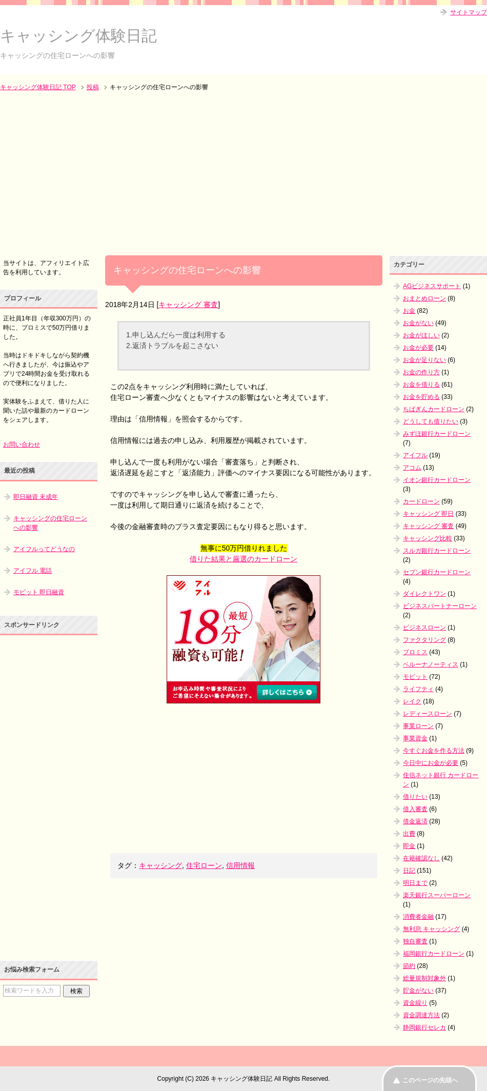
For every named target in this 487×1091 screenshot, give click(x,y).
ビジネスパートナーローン (440, 606)
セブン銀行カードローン (437, 572)
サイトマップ (468, 12)
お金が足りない (424, 359)
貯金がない (418, 990)
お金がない (418, 323)
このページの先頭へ (430, 1080)
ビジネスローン (424, 627)
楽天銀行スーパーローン (437, 895)
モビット (415, 676)
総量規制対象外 (424, 978)
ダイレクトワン (424, 593)
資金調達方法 (421, 1015)
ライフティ (418, 689)
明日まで (415, 882)
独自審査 (415, 941)
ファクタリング (424, 639)
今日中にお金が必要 (430, 762)
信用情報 (240, 865)
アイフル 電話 (32, 570)
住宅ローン (204, 865)
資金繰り (415, 1002)
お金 (409, 310)
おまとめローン (424, 298)
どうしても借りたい (430, 421)
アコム (412, 467)
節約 (409, 965)
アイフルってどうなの (44, 549)
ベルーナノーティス (430, 664)
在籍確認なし (421, 858)
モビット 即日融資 (38, 592)
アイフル (415, 455)
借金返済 (415, 821)
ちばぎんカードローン (433, 409)
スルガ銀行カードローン (437, 550)
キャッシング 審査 (188, 304)
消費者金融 (418, 916)
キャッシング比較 (427, 538)
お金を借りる (421, 384)
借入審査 (415, 809)
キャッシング (160, 865)
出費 (409, 833)
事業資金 (415, 738)
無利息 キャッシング (431, 929)
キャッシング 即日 (428, 513)
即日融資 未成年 (35, 496)
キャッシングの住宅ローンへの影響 (50, 523)
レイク (412, 701)
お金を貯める (421, 396)
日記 (409, 870)
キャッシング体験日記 (78, 35)
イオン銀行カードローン (437, 479)
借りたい (415, 796)
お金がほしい (421, 335)
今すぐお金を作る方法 (433, 750)
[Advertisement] (243, 174)
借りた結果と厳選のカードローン (243, 559)
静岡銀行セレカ (424, 1027)
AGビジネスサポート (432, 286)
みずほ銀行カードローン (437, 433)
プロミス (415, 652)
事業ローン (418, 726)
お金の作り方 (421, 372)
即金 (409, 846)
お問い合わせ (21, 444)
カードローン (421, 501)
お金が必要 (418, 347)
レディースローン (427, 713)
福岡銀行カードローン (433, 953)
